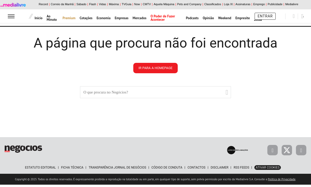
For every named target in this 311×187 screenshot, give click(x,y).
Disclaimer (219, 167)
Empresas (121, 18)
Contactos (197, 167)
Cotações (86, 18)
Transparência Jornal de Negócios (117, 167)
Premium (69, 18)
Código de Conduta (166, 167)
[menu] (11, 16)
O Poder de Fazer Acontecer (162, 18)
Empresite (242, 18)
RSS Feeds (241, 167)
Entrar (265, 16)
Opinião (208, 18)
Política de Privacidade (281, 179)
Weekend (224, 18)
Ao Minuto (52, 18)
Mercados (139, 18)
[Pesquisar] (294, 16)
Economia (104, 18)
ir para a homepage (155, 68)
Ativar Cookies (268, 167)
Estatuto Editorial (40, 167)
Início (38, 18)
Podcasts (192, 18)
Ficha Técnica (72, 167)
